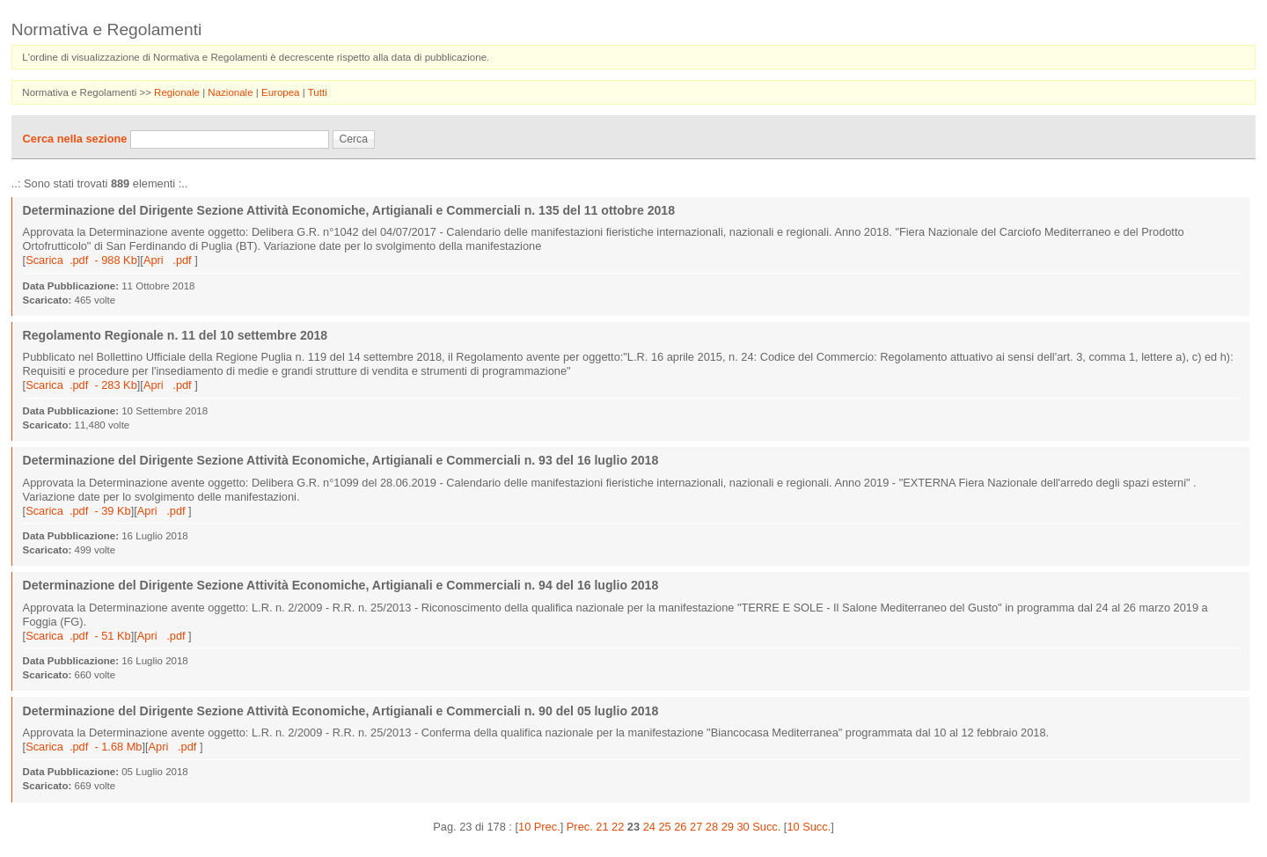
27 (696, 826)
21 (602, 826)
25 (664, 826)
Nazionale (231, 92)
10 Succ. (809, 826)
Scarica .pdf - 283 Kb (81, 385)
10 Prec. (539, 826)
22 (618, 826)
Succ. (766, 826)
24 (649, 826)
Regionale (178, 92)
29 (727, 826)
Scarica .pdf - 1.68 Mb (84, 746)
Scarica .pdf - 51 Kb (78, 635)
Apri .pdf (168, 260)
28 (712, 826)
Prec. (580, 826)
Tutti (317, 92)
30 (742, 826)
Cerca (354, 139)
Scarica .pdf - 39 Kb (78, 510)
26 (680, 826)
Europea (282, 92)
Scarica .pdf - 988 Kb (81, 260)
